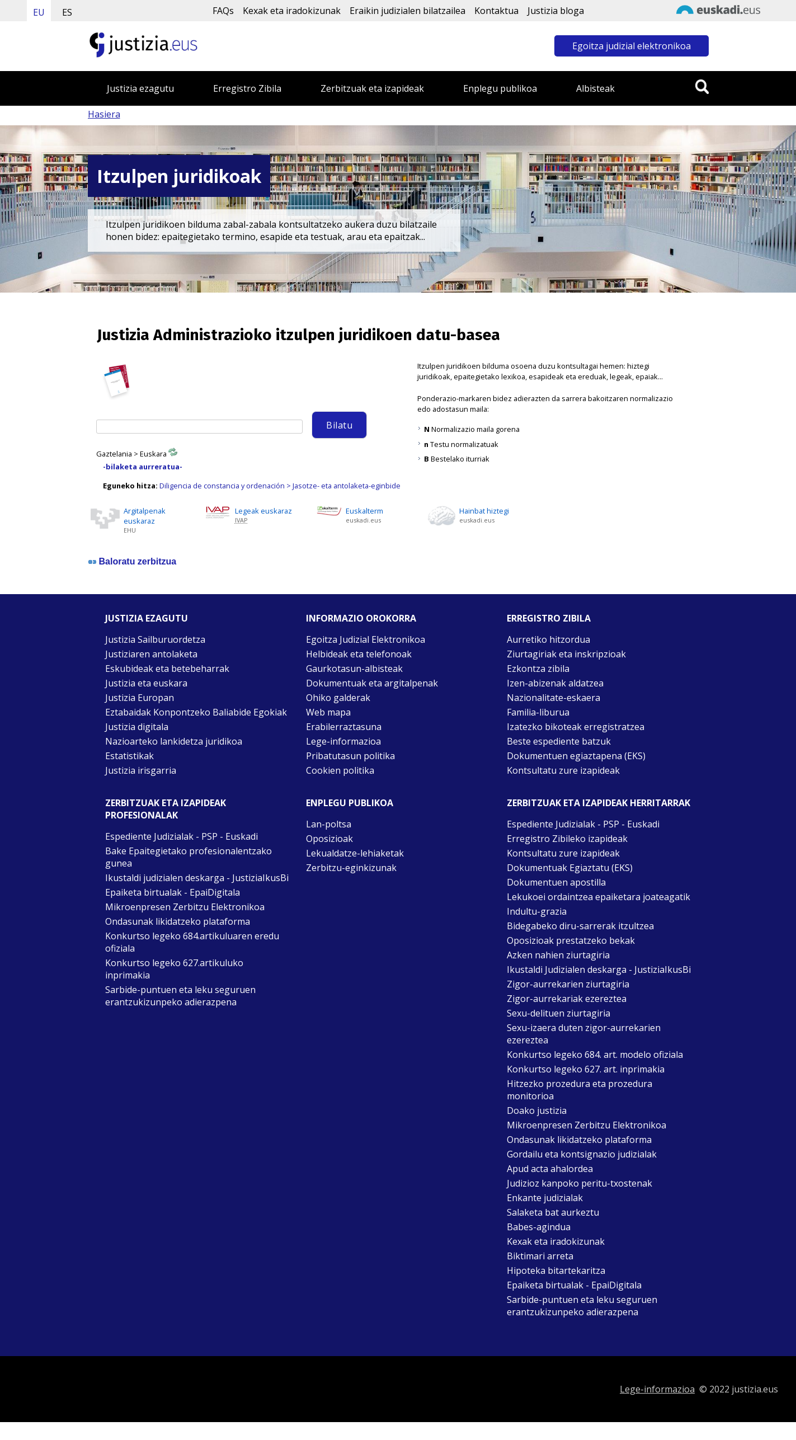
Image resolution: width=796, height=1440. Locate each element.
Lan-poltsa (328, 824)
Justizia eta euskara (146, 683)
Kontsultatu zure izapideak (563, 770)
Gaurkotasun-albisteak (354, 668)
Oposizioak (329, 838)
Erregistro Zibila (247, 88)
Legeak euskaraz (263, 511)
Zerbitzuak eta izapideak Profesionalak (165, 809)
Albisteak (595, 88)
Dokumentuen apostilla (556, 882)
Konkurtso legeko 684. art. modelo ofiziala (595, 1054)
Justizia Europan (139, 697)
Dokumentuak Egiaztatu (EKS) (570, 868)
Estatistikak (129, 756)
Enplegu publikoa (500, 88)
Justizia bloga (555, 10)
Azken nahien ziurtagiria (558, 955)
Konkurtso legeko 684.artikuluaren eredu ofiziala (192, 942)
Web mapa (328, 712)
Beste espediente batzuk (559, 741)
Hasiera (104, 114)
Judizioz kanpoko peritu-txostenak (579, 1183)
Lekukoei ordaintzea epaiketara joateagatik (598, 897)
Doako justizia (537, 1110)
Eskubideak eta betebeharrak (167, 668)
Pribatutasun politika (350, 756)
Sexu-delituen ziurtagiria (558, 1013)
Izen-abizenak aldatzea (555, 683)
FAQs (223, 10)
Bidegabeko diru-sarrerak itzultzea (580, 926)
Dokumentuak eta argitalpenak (372, 683)
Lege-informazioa (343, 741)
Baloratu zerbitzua (138, 561)
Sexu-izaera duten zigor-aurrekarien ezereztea (584, 1034)
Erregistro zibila (549, 618)
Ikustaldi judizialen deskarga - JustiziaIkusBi (197, 878)
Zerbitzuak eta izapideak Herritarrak (598, 803)
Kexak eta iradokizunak (292, 10)
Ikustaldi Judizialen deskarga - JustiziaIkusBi (599, 969)
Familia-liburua (538, 712)
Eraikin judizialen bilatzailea (407, 10)
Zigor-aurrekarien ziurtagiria (568, 984)
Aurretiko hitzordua (548, 639)
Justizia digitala (136, 727)
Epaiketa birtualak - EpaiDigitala (172, 892)
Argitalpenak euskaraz (145, 516)
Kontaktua (496, 10)
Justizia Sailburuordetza (155, 639)
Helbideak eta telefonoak (359, 654)
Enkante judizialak (545, 1198)
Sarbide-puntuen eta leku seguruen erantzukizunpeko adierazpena (180, 995)
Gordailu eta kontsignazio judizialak (582, 1154)
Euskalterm (364, 511)
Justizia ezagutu (140, 88)
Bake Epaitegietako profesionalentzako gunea (188, 857)
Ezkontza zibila (538, 668)
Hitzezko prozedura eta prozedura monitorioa (579, 1089)
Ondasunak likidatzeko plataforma (177, 921)
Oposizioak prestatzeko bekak (571, 940)
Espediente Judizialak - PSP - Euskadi (181, 836)
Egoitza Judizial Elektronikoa (365, 639)
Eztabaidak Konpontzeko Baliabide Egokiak (196, 712)
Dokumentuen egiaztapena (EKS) (576, 756)
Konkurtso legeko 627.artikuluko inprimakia (174, 969)
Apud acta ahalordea (550, 1169)
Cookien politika (340, 770)
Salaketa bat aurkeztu (553, 1212)
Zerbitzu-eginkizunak (351, 868)
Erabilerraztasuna (343, 727)
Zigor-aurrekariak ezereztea (567, 998)
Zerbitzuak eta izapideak (372, 88)
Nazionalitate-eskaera (553, 697)
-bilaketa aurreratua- (142, 467)
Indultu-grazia (537, 911)
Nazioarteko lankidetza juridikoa (173, 741)
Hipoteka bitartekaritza (556, 1270)
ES (67, 12)
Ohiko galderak (338, 697)
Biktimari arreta (540, 1256)
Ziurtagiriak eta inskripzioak (566, 654)
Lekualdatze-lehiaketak (355, 853)
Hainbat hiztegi (484, 511)
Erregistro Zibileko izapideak (567, 838)
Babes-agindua (539, 1227)
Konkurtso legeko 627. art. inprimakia (586, 1069)
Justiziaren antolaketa (151, 654)
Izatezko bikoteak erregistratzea (575, 727)
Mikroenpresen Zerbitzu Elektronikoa (185, 907)
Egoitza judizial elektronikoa (631, 46)
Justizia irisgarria (140, 770)
